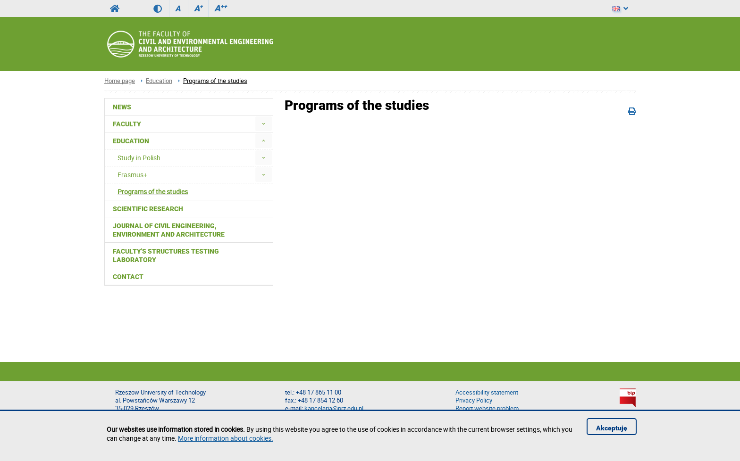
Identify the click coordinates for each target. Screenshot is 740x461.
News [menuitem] (122, 107)
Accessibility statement (486, 392)
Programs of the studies (215, 81)
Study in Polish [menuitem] (139, 157)
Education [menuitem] (131, 141)
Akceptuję (611, 428)
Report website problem (487, 408)
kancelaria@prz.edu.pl (333, 408)
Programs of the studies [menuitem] (153, 191)
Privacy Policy (473, 400)
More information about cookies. (225, 438)
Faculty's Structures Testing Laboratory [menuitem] (166, 255)
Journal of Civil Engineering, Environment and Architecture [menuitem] (169, 230)
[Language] (620, 8)
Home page (119, 81)
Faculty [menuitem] (127, 124)
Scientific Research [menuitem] (148, 209)
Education (159, 81)
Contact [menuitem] (128, 276)
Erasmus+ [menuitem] (132, 174)
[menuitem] (263, 123)
